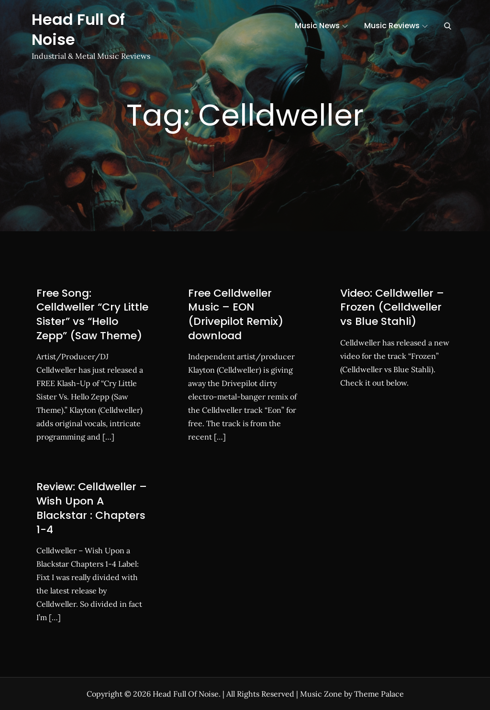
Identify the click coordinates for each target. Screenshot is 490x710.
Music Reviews (396, 25)
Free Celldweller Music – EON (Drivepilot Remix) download (235, 314)
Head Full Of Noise (78, 29)
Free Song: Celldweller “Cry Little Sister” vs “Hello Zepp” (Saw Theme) (92, 314)
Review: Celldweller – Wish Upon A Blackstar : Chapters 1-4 (91, 508)
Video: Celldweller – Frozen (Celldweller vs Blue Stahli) (392, 307)
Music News (321, 25)
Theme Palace (379, 694)
